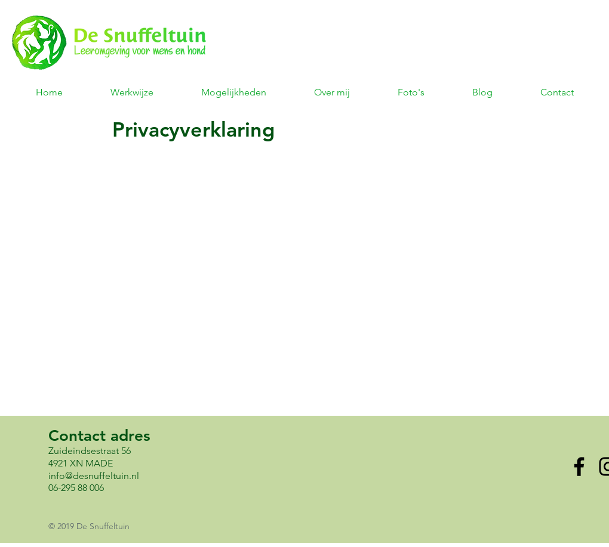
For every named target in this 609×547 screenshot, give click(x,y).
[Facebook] (579, 466)
